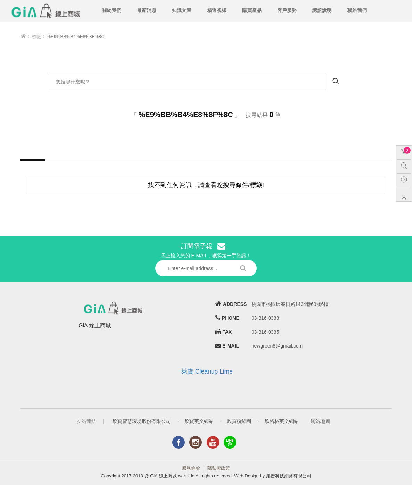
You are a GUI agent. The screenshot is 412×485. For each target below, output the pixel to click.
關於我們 (111, 10)
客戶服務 (287, 10)
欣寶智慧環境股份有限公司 (142, 421)
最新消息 (146, 10)
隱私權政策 (218, 468)
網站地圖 (320, 421)
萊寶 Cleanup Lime (207, 371)
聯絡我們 (357, 10)
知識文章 (181, 10)
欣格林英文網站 (282, 421)
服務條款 (191, 468)
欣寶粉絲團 (239, 421)
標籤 (36, 36)
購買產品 (252, 10)
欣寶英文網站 (199, 421)
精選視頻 (216, 10)
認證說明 (322, 10)
